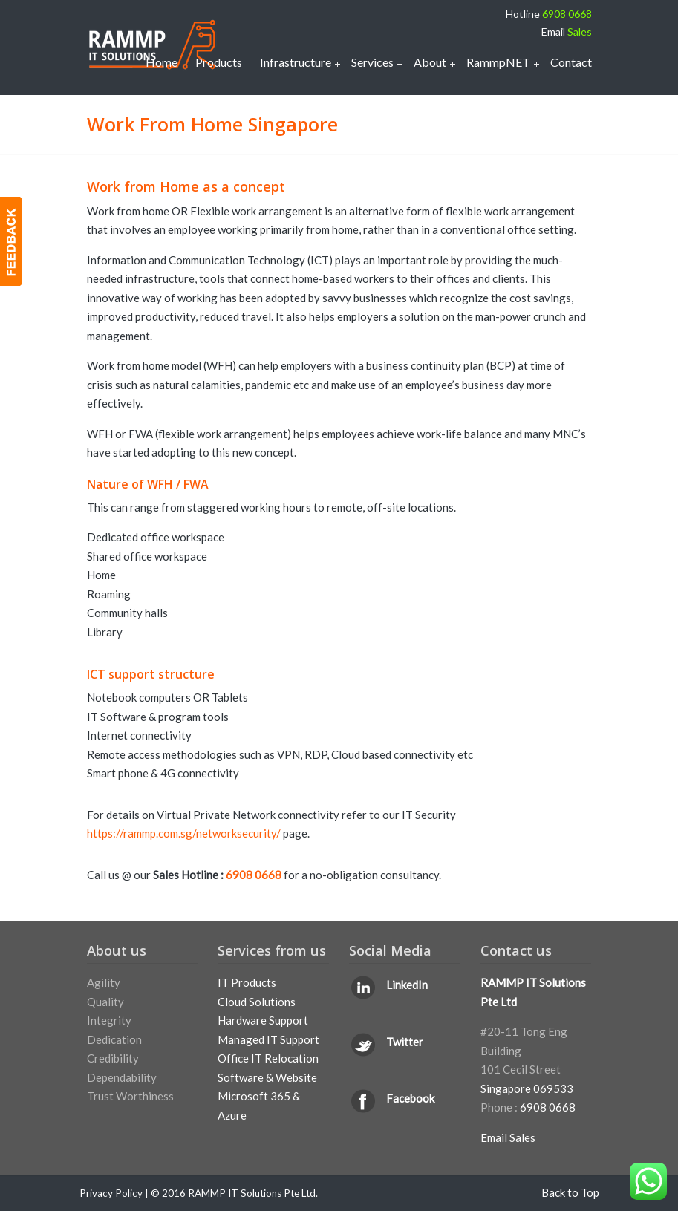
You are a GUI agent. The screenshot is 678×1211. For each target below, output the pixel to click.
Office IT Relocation (268, 1058)
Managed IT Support (268, 1039)
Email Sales (507, 1137)
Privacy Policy (111, 1193)
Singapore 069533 (526, 1088)
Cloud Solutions (257, 1001)
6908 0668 (567, 13)
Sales (579, 31)
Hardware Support (263, 1020)
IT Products (247, 982)
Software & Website (267, 1077)
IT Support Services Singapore (152, 44)
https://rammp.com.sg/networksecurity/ (185, 833)
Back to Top (570, 1192)
